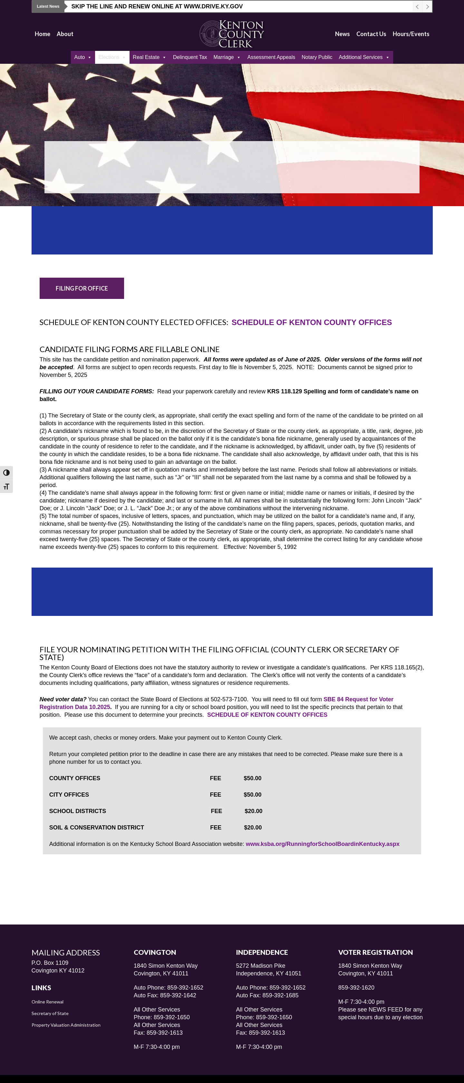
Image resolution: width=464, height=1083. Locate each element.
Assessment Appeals (271, 57)
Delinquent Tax (190, 57)
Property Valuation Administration (66, 1012)
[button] (82, 288)
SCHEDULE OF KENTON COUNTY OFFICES (312, 322)
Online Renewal (47, 989)
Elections (112, 57)
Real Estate (150, 57)
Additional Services (364, 57)
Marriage (227, 57)
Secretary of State (50, 1000)
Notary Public (317, 57)
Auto (83, 57)
